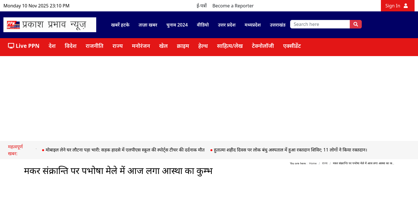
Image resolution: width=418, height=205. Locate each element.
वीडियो (203, 25)
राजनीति (94, 46)
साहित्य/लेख (230, 46)
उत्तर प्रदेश (227, 25)
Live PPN (23, 46)
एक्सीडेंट (292, 46)
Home (313, 163)
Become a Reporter (233, 6)
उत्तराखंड (278, 25)
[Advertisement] (209, 98)
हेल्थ (203, 46)
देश (52, 46)
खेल (163, 46)
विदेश (71, 46)
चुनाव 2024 (177, 25)
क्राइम (183, 46)
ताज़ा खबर (147, 25)
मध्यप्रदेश (253, 25)
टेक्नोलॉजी (263, 46)
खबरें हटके (120, 25)
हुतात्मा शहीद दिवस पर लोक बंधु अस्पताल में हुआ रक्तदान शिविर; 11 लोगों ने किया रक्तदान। (292, 150)
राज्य (117, 46)
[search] (320, 24)
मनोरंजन (141, 46)
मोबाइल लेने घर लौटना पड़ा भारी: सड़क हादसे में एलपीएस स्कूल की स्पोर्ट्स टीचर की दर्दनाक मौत (127, 150)
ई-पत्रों (202, 6)
